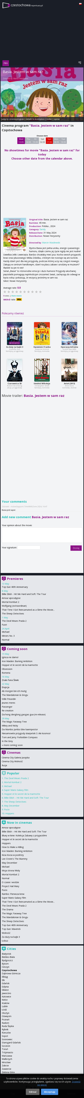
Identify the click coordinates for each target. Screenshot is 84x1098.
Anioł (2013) (69, 383)
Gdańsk (5, 983)
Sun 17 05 (49, 140)
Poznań (5, 1019)
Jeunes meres (8, 702)
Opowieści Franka (42, 347)
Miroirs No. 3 (8, 635)
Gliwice (5, 989)
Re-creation (7, 710)
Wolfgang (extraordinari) (14, 605)
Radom (5, 1022)
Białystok (6, 953)
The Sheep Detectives (13, 613)
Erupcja (5, 687)
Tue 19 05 (63, 140)
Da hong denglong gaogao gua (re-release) (24, 714)
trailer (49, 119)
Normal (5, 639)
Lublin (5, 1006)
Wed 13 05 (21, 140)
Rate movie (17, 296)
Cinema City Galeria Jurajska (15, 757)
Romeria (6, 672)
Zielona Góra (8, 1072)
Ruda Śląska (8, 1026)
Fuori (4, 624)
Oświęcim (6, 1016)
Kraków (5, 1003)
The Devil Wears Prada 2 (14, 620)
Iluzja (4, 765)
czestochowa (27, 5)
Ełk (3, 980)
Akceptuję (49, 1091)
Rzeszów (6, 1032)
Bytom (5, 963)
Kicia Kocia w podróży (13, 855)
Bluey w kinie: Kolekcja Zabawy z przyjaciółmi (24, 835)
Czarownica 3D (15, 383)
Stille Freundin (9, 698)
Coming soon (17, 649)
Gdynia (5, 986)
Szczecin (6, 1045)
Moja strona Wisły (11, 870)
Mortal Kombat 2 (10, 602)
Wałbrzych (7, 1059)
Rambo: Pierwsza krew (13, 893)
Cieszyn (5, 966)
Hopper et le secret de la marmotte (20, 665)
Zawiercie (6, 1068)
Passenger (7, 706)
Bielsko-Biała (8, 957)
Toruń (5, 1049)
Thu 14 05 (28, 140)
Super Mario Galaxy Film (16, 790)
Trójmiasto (7, 1052)
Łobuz (5, 940)
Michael (5, 631)
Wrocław (6, 1062)
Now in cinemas (19, 822)
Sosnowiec (7, 1039)
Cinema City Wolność (12, 761)
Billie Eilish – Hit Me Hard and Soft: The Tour (26, 797)
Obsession (7, 669)
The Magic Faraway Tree (14, 721)
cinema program (16, 119)
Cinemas (14, 752)
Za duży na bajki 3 (14, 347)
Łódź (4, 1009)
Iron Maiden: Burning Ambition (17, 661)
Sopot (5, 1036)
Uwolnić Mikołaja (42, 383)
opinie (57, 119)
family (43, 229)
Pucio (7, 809)
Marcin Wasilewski (20, 78)
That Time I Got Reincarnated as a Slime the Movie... (28, 609)
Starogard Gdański (11, 1042)
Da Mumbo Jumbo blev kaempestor (20, 729)
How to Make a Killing (13, 847)
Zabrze (5, 1065)
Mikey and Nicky (10, 725)
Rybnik (5, 1029)
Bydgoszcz (7, 960)
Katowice (6, 996)
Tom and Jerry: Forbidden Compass (20, 737)
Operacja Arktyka (69, 347)
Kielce (5, 999)
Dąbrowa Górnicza (11, 973)
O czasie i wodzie (10, 882)
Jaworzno (6, 993)
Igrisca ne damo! (10, 657)
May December (11, 805)
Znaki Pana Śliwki (10, 680)
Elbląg (5, 976)
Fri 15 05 (35, 140)
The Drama (7, 909)
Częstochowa (9, 970)
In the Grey (7, 741)
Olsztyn (5, 1013)
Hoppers (9, 813)
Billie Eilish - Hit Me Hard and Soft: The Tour (24, 594)
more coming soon (13, 745)
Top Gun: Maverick (11, 929)
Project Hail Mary (10, 886)
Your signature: (9, 547)
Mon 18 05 (56, 140)
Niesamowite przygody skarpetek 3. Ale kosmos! (26, 733)
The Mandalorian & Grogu (15, 695)
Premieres (15, 579)
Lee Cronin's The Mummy (14, 858)
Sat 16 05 (42, 140)
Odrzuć (32, 1091)
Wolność (6, 932)
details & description (35, 119)
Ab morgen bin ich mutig (14, 691)
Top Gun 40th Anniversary (15, 586)
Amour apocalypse (11, 598)
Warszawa (7, 1055)
